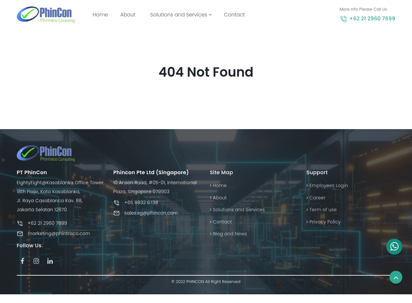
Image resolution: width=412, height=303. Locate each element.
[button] (394, 247)
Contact (234, 14)
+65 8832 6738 (141, 204)
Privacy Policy (323, 223)
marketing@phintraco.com (59, 235)
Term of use (321, 211)
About (127, 14)
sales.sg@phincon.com (151, 215)
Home (101, 14)
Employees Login (327, 187)
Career (315, 199)
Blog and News (228, 235)
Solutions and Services (181, 14)
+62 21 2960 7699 (372, 18)
